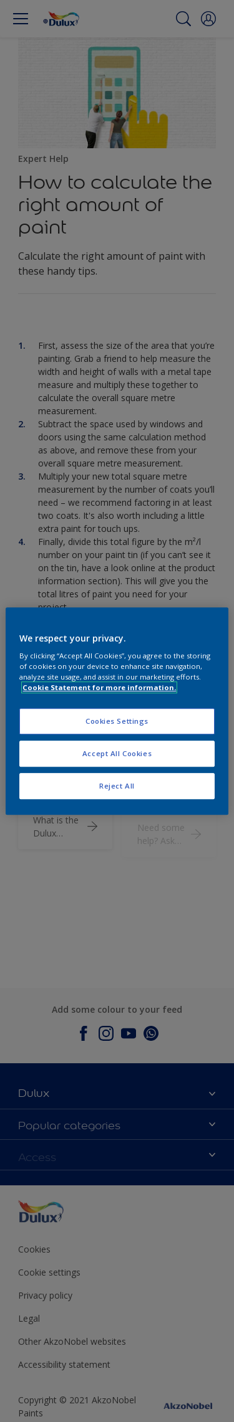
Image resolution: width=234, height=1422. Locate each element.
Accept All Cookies (117, 753)
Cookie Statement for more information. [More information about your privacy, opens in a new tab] (99, 687)
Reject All (117, 785)
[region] (117, 711)
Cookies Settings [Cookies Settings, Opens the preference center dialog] (117, 721)
